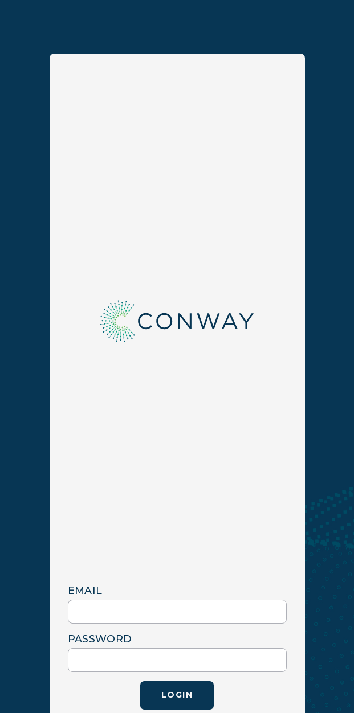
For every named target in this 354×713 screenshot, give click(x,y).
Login (177, 695)
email (85, 590)
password (100, 639)
